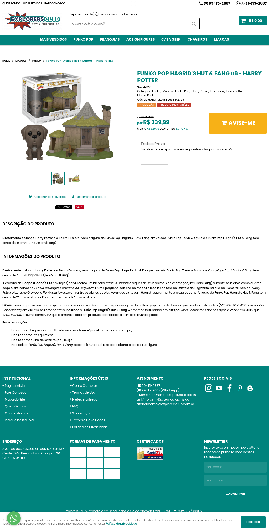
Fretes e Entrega (84, 399)
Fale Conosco (54, 3)
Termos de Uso (83, 392)
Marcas (221, 39)
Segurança (81, 413)
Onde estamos (16, 413)
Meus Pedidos (32, 3)
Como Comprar (84, 385)
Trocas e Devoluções (88, 420)
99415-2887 (217, 3)
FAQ (75, 406)
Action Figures (140, 39)
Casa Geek (171, 39)
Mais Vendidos (53, 39)
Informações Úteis (89, 378)
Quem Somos (11, 3)
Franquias (110, 39)
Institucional (16, 378)
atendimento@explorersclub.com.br (165, 404)
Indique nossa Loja (19, 420)
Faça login (106, 14)
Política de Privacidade (90, 427)
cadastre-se (128, 14)
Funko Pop (83, 39)
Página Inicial (15, 385)
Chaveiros (197, 39)
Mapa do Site (15, 399)
